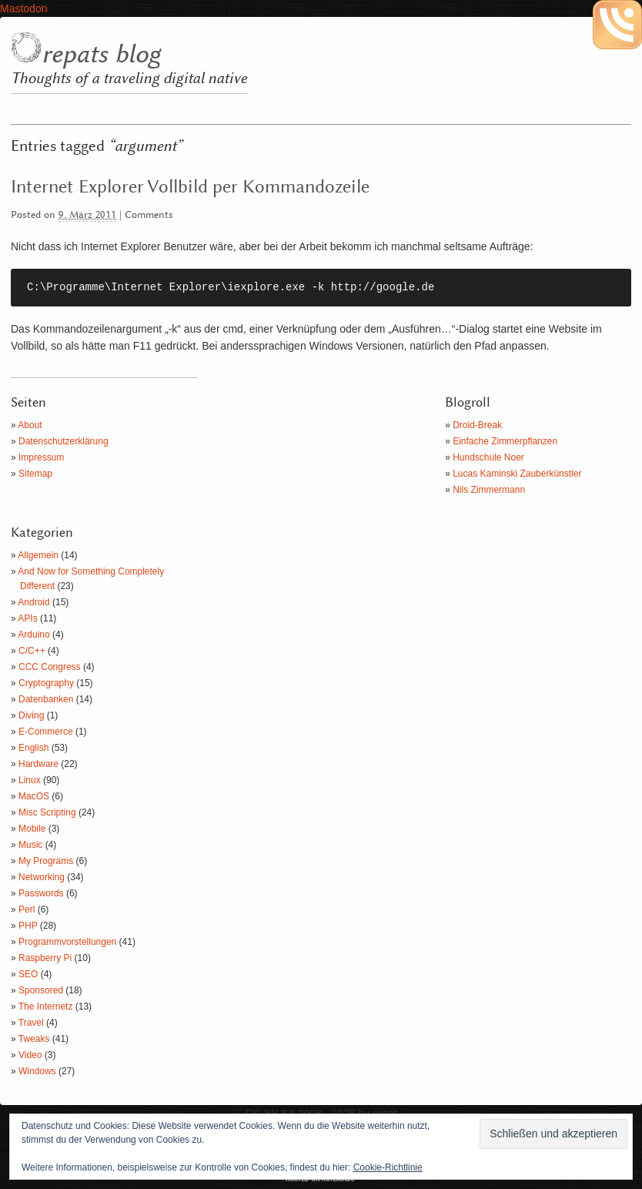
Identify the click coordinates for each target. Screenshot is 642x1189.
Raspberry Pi (45, 958)
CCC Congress (49, 666)
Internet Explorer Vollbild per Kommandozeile (190, 187)
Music (30, 844)
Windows (37, 1071)
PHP (27, 925)
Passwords (41, 893)
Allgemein (38, 555)
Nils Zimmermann (489, 489)
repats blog (101, 54)
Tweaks (34, 1038)
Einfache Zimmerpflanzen (505, 441)
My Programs (45, 861)
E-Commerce (45, 731)
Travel (31, 1022)
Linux (29, 780)
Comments (149, 215)
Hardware (38, 764)
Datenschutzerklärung (63, 441)
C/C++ (31, 650)
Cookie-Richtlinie (388, 1167)
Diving (31, 715)
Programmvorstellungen (67, 941)
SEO (28, 974)
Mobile (31, 828)
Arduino (33, 634)
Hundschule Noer (488, 457)
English (33, 747)
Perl (26, 909)
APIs (27, 618)
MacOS (33, 796)
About (30, 425)
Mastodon (23, 8)
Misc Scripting (47, 812)
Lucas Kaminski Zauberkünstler (517, 473)
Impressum (41, 457)
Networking (41, 877)
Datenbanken (45, 699)
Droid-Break (477, 425)
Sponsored (40, 990)
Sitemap (35, 473)
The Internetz (45, 1006)
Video (30, 1055)
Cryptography (46, 683)
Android (33, 602)
